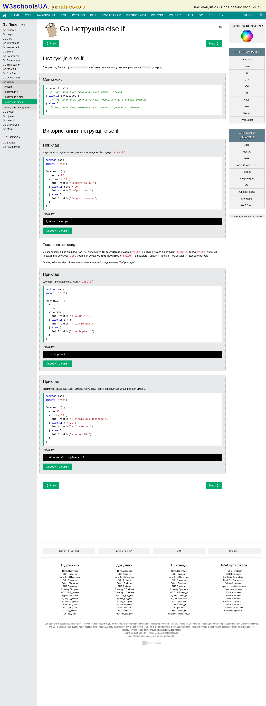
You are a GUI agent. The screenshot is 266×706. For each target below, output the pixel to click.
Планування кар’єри (233, 608)
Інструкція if (11, 91)
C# (247, 86)
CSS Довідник (124, 574)
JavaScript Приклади (178, 577)
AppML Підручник (70, 595)
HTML (15, 15)
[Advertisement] (132, 513)
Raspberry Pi (247, 178)
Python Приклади (179, 583)
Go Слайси (9, 73)
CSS (28, 15)
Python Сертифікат (233, 583)
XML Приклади (179, 611)
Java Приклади (179, 601)
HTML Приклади (178, 571)
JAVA (189, 15)
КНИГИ (249, 15)
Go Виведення (11, 60)
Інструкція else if (13, 102)
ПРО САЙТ (234, 551)
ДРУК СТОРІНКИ (124, 551)
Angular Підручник (69, 601)
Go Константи (11, 56)
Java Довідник (124, 611)
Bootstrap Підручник (70, 589)
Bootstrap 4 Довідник (124, 592)
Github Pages (247, 191)
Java (247, 66)
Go (247, 106)
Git (247, 185)
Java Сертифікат (233, 598)
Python (247, 59)
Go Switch (8, 111)
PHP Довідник (124, 586)
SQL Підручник (70, 580)
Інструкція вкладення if (17, 107)
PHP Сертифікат (233, 595)
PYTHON (78, 15)
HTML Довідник (124, 571)
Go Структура (11, 124)
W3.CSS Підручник (70, 592)
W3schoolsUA (44, 6)
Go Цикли (8, 116)
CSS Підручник (70, 574)
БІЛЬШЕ (215, 15)
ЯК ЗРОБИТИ (136, 15)
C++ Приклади (179, 604)
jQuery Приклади (179, 595)
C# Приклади (179, 608)
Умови (8, 86)
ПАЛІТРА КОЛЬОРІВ (247, 26)
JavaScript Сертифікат (233, 577)
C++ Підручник (70, 611)
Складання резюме (233, 611)
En (220, 26)
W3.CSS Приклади (179, 592)
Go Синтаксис (11, 42)
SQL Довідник (124, 580)
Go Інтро (8, 34)
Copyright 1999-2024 (134, 633)
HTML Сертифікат (233, 571)
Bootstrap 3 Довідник (124, 589)
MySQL (247, 151)
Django (247, 113)
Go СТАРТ (9, 38)
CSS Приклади (179, 574)
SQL (64, 15)
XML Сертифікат (233, 604)
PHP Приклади (179, 586)
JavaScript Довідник (124, 577)
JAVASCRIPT (45, 15)
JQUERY (174, 15)
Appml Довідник (124, 598)
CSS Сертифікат (233, 574)
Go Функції (9, 120)
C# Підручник (70, 614)
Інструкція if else (13, 96)
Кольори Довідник (124, 614)
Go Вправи (9, 142)
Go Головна (9, 30)
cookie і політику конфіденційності (238, 627)
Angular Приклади (178, 598)
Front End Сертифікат (233, 580)
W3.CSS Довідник (124, 595)
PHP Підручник (70, 586)
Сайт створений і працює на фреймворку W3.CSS (151, 636)
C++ (246, 79)
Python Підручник (70, 583)
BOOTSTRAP (111, 15)
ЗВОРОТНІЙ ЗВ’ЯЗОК (69, 551)
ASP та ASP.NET (247, 165)
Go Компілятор (11, 146)
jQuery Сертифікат (233, 589)
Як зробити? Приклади (179, 614)
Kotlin (247, 99)
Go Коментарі (11, 47)
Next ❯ (214, 43)
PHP (93, 15)
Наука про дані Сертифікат (233, 586)
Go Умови (8, 81)
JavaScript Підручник (70, 577)
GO (200, 15)
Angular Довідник (124, 604)
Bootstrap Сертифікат (233, 601)
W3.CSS (157, 15)
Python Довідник (124, 583)
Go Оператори (11, 77)
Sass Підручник (70, 604)
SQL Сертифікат (233, 592)
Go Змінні (8, 51)
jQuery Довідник (124, 601)
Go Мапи (8, 129)
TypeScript (247, 119)
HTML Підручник (70, 571)
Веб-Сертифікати (233, 565)
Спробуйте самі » (57, 230)
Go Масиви (9, 68)
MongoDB (247, 198)
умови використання (211, 627)
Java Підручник (70, 608)
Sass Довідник (124, 608)
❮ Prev (51, 43)
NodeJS (246, 171)
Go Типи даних (11, 64)
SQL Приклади (179, 580)
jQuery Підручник (70, 598)
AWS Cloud (246, 205)
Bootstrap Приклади (179, 589)
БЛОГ (179, 551)
